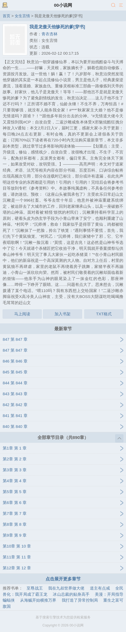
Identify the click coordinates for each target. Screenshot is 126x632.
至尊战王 (35, 588)
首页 (6, 16)
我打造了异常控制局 (80, 600)
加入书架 (62, 314)
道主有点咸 (100, 588)
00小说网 (63, 5)
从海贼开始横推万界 (38, 600)
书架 (5, 5)
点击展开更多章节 (63, 578)
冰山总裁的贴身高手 (71, 594)
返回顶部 (119, 438)
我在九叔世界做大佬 (66, 588)
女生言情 (22, 16)
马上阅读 (22, 314)
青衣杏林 (49, 34)
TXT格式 (104, 314)
